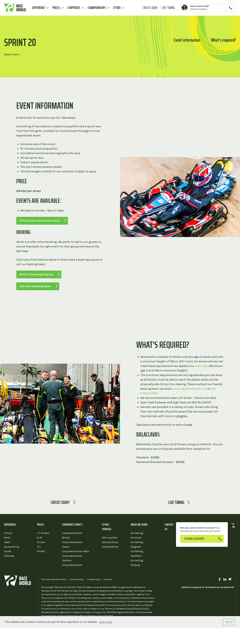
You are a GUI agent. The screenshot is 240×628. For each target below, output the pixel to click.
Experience (38, 8)
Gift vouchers (110, 537)
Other (116, 8)
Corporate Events (72, 524)
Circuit (8, 533)
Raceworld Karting (15, 8)
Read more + (12, 54)
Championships (97, 8)
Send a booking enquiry (36, 274)
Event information (187, 40)
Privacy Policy (76, 579)
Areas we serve (139, 524)
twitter (230, 579)
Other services (106, 526)
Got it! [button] (229, 622)
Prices (56, 8)
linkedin (224, 579)
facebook (219, 579)
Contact (108, 579)
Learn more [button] (105, 622)
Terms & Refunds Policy (54, 579)
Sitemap (9, 555)
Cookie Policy (94, 579)
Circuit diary (60, 502)
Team (7, 542)
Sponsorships (110, 542)
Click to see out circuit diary (39, 220)
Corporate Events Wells (75, 551)
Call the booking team (35, 286)
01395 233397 (194, 538)
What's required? (223, 40)
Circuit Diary (150, 8)
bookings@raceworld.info (190, 389)
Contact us (169, 526)
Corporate (73, 8)
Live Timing (168, 8)
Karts (7, 537)
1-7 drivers (43, 533)
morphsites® (227, 587)
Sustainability (110, 546)
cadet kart (201, 366)
